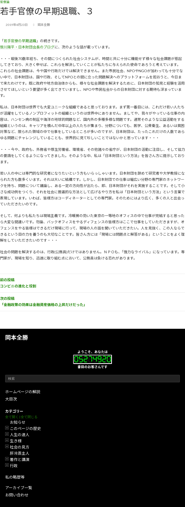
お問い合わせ (17, 495)
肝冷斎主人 (19, 453)
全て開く (12, 417)
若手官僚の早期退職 (20, 41)
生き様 (16, 440)
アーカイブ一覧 (18, 487)
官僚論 (4, 2)
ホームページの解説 (22, 391)
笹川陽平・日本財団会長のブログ (27, 47)
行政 (14, 465)
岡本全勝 (16, 337)
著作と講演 (19, 459)
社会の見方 (19, 447)
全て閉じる (29, 417)
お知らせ (17, 422)
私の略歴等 (15, 477)
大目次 (11, 399)
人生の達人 (19, 434)
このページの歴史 (25, 428)
